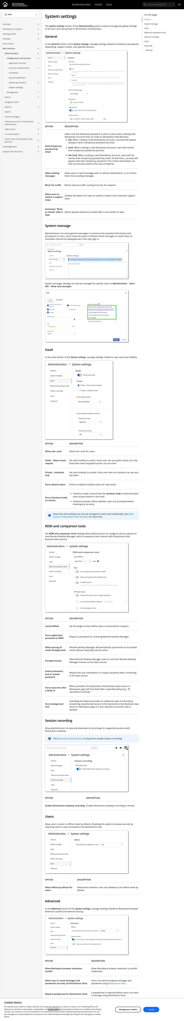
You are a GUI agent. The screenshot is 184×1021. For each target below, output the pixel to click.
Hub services (8, 43)
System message (151, 24)
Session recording (151, 37)
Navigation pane (12, 102)
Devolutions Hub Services (70, 738)
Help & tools (10, 129)
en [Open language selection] (179, 4)
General (147, 19)
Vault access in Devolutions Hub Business (18, 140)
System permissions (17, 82)
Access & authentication (19, 68)
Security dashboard (17, 77)
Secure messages (12, 116)
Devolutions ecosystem (13, 29)
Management (12, 92)
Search (8, 112)
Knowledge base (81, 4)
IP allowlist (13, 73)
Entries (8, 97)
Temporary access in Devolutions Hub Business (19, 123)
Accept (151, 1009)
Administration (11, 53)
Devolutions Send (117, 983)
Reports (8, 107)
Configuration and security (19, 58)
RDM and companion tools (155, 32)
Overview (7, 24)
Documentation (20, 5)
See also (149, 50)
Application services (17, 63)
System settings (16, 87)
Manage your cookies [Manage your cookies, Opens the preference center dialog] (128, 1009)
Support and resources (12, 151)
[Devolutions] (5, 4)
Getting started (9, 34)
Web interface (9, 48)
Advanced (148, 46)
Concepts (7, 39)
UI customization (12, 134)
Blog (109, 4)
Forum (98, 4)
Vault (146, 28)
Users (146, 41)
